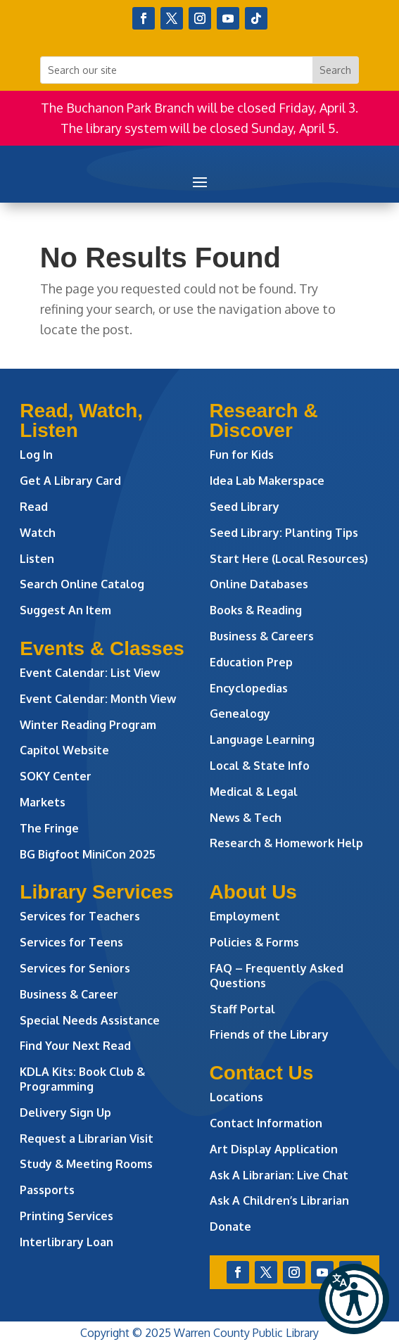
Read (34, 507)
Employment (245, 916)
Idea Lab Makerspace (267, 481)
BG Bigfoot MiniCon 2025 (88, 854)
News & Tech (245, 818)
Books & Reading (256, 610)
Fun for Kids (242, 455)
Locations (236, 1097)
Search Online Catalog (82, 584)
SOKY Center (55, 776)
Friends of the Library (269, 1034)
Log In (36, 455)
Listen (37, 559)
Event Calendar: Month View (98, 699)
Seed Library (244, 507)
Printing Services (66, 1216)
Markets (42, 802)
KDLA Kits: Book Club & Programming (82, 1079)
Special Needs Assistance (90, 1020)
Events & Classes (102, 648)
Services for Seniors (75, 968)
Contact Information (266, 1123)
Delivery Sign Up (65, 1112)
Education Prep (251, 662)
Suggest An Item (65, 610)
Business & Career (69, 994)
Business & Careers (262, 636)
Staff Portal (242, 1009)
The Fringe (49, 828)
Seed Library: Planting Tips (284, 533)
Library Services (96, 892)
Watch (38, 533)
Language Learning (262, 740)
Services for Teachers (80, 916)
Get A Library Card (70, 481)
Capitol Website (64, 750)
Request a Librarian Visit (86, 1138)
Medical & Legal (254, 792)
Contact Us (262, 1073)
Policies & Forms (254, 942)
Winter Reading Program (89, 725)
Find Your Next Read (75, 1046)
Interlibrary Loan (66, 1242)
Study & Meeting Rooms (86, 1164)
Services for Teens (71, 942)
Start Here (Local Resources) (289, 559)
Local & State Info (260, 766)
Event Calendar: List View (90, 673)
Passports (47, 1190)
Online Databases (259, 584)
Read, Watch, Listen (81, 420)
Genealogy (240, 713)
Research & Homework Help (286, 843)
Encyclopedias (249, 688)
